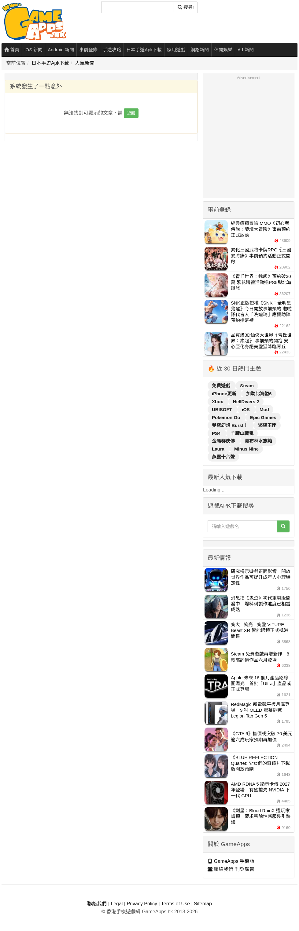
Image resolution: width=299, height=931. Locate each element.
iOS (246, 409)
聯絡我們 (97, 903)
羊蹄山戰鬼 (242, 433)
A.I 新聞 (246, 49)
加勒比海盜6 (258, 393)
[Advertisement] (57, 138)
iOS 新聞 (33, 49)
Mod (264, 409)
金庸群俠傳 (224, 441)
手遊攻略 (112, 49)
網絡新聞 (199, 49)
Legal (117, 903)
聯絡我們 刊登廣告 (231, 869)
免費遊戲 (221, 385)
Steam (247, 385)
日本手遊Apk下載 (144, 49)
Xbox (218, 401)
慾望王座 (267, 425)
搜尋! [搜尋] (186, 7)
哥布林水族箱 (258, 441)
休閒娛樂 (223, 49)
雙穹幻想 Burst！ (230, 425)
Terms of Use (175, 903)
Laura (219, 448)
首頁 (11, 49)
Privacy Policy (142, 903)
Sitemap (203, 903)
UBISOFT (222, 409)
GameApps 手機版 (231, 861)
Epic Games (263, 417)
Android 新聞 (61, 49)
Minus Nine (246, 448)
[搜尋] (137, 7)
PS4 (217, 433)
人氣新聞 (84, 63)
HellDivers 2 (246, 401)
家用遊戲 (176, 49)
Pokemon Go (227, 417)
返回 (131, 113)
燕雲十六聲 (223, 456)
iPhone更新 (225, 393)
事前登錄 (88, 49)
